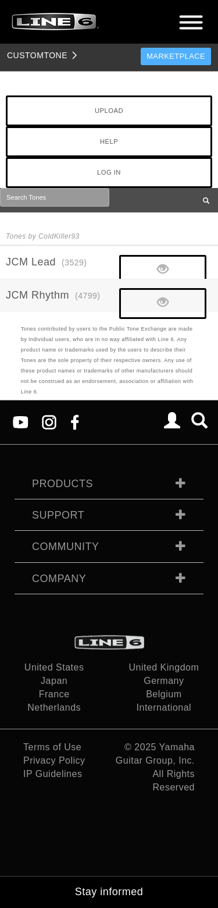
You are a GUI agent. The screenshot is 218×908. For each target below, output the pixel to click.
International (164, 707)
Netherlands (54, 707)
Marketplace (175, 56)
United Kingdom (163, 667)
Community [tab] (65, 546)
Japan (54, 681)
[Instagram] (49, 421)
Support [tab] (58, 515)
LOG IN (109, 172)
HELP (109, 141)
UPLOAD (109, 110)
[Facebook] (74, 421)
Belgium (163, 694)
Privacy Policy (54, 760)
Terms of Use (52, 747)
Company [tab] (59, 578)
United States (54, 667)
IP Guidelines (52, 774)
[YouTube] (20, 421)
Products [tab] (62, 484)
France (54, 694)
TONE (37, 55)
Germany (164, 681)
